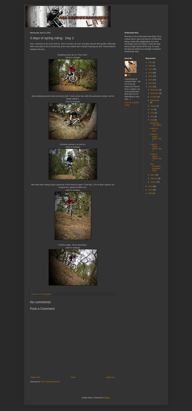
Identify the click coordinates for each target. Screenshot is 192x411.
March (153, 175)
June (152, 113)
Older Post (110, 377)
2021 (150, 62)
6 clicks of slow (154, 130)
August (153, 106)
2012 (150, 87)
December (154, 90)
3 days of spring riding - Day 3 (155, 137)
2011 (150, 186)
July (152, 109)
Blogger (107, 398)
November (154, 93)
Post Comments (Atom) (50, 382)
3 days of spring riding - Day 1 (155, 157)
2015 (150, 76)
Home (73, 377)
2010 (150, 190)
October (153, 97)
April (152, 120)
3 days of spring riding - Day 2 (155, 147)
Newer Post (35, 377)
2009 (150, 193)
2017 (150, 69)
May (152, 116)
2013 (150, 83)
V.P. (129, 75)
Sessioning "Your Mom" (156, 124)
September (154, 100)
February (154, 178)
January (153, 182)
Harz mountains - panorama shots (156, 167)
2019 (150, 66)
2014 (150, 80)
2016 (150, 73)
